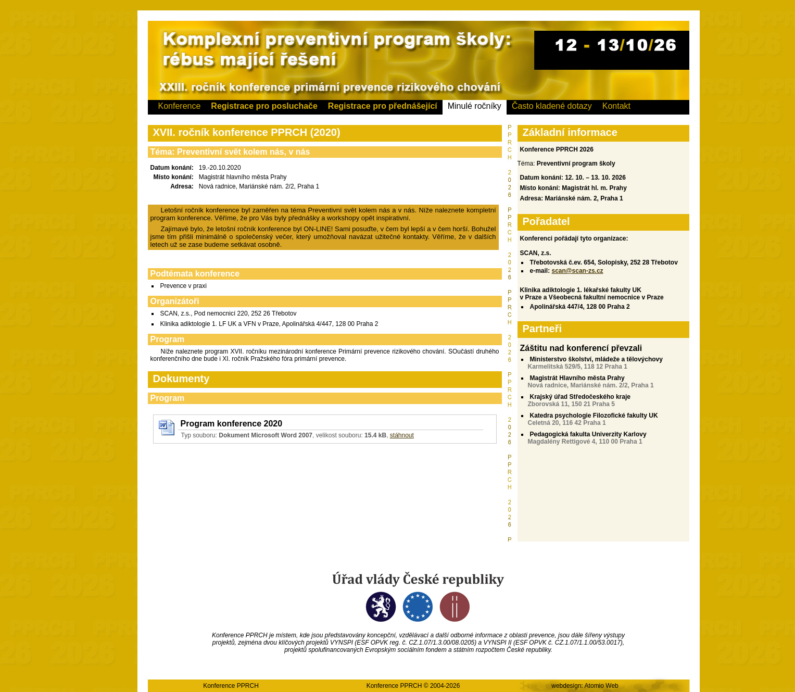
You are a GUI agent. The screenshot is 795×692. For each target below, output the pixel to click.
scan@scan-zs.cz (577, 270)
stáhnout (402, 435)
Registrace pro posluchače (264, 106)
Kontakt (616, 106)
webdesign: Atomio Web (585, 685)
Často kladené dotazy (552, 106)
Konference (179, 106)
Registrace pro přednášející (382, 106)
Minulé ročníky (474, 106)
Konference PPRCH (231, 685)
